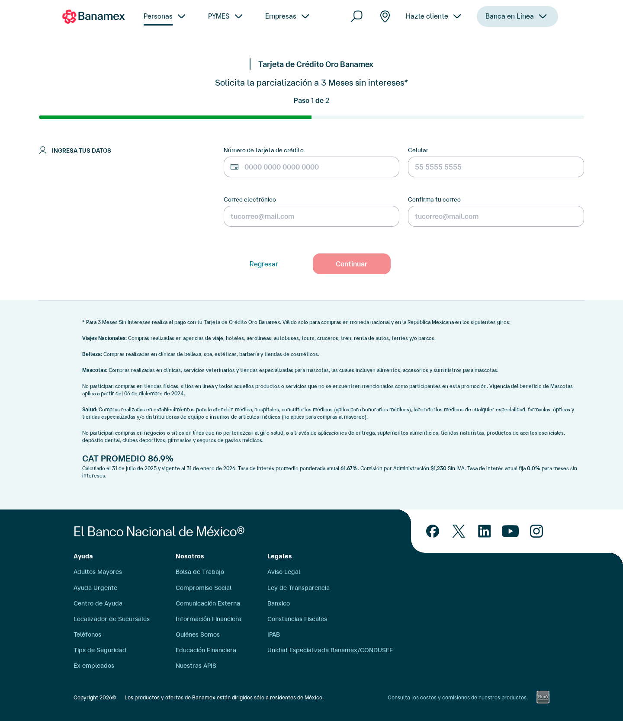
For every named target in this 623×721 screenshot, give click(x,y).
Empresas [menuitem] (280, 16)
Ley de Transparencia (298, 587)
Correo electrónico (250, 199)
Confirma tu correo (434, 199)
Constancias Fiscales (297, 618)
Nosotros (190, 556)
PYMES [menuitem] (219, 16)
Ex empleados (94, 665)
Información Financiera (208, 618)
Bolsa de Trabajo (200, 571)
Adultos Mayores (98, 571)
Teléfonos (87, 634)
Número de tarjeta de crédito (264, 150)
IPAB (273, 634)
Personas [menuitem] (158, 16)
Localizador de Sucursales (112, 618)
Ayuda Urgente (95, 587)
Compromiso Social (203, 587)
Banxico (278, 603)
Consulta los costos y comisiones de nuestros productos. (458, 697)
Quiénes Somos (198, 634)
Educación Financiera (206, 650)
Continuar (351, 264)
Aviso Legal (283, 571)
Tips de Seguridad (100, 650)
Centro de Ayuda (98, 603)
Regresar (264, 264)
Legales (279, 556)
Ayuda (83, 556)
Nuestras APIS (196, 665)
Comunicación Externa (208, 603)
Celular (418, 150)
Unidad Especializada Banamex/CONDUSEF (330, 650)
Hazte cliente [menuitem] (427, 25)
